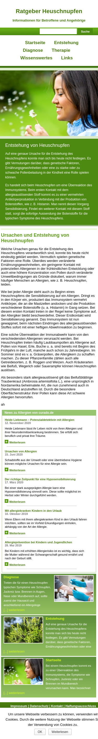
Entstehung (66, 42)
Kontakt (58, 706)
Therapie (61, 50)
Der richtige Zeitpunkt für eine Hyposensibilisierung (40, 479)
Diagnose (33, 50)
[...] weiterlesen (14, 610)
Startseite (35, 42)
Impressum (20, 706)
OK (40, 732)
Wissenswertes (36, 57)
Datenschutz (40, 706)
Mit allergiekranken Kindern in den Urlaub (33, 510)
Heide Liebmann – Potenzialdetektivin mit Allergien (39, 419)
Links (67, 57)
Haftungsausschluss (80, 706)
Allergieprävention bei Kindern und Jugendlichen (38, 542)
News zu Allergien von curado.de (29, 413)
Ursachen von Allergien (21, 451)
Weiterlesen (15, 442)
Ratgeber (49, 11)
